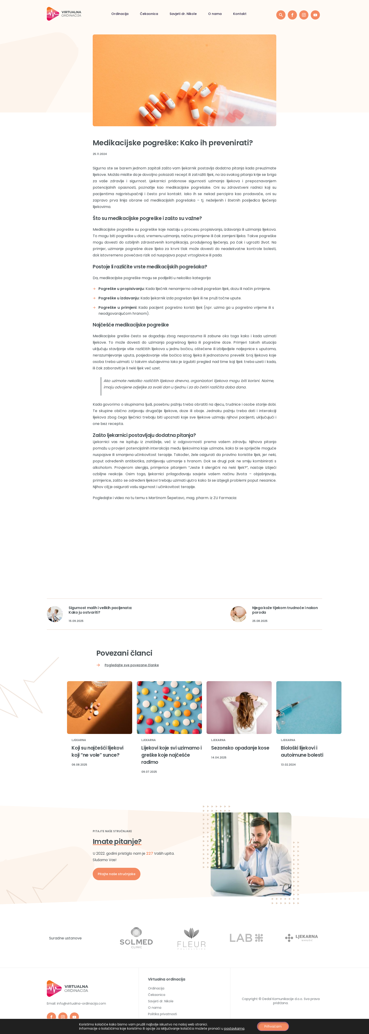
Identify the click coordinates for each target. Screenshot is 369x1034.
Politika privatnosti (162, 1014)
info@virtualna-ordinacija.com (81, 1003)
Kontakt (239, 13)
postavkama (234, 1028)
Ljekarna (79, 740)
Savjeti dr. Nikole (183, 13)
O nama (215, 13)
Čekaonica (149, 13)
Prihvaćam (273, 1026)
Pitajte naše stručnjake (116, 874)
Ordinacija (120, 13)
